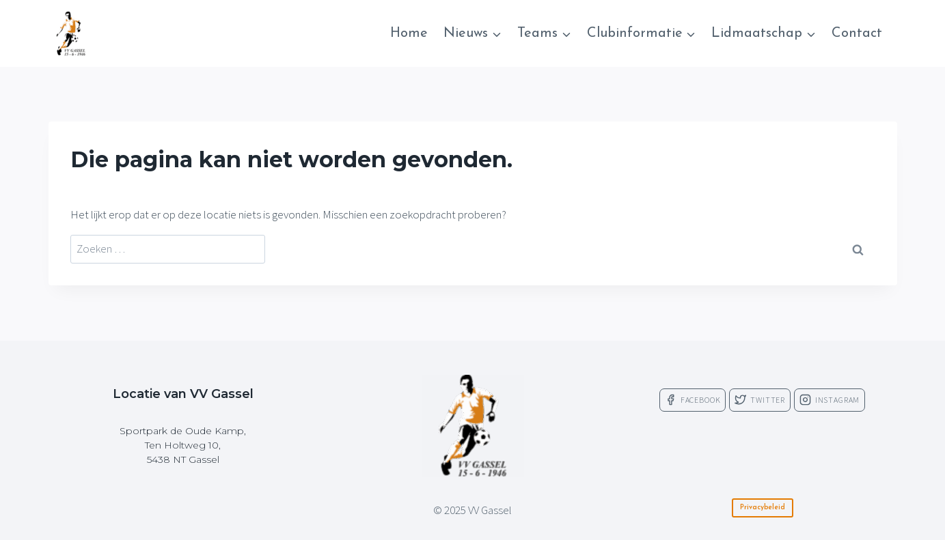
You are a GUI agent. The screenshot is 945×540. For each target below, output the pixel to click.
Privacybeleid (762, 507)
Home (409, 33)
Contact (857, 33)
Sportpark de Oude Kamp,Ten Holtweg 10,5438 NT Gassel (183, 445)
